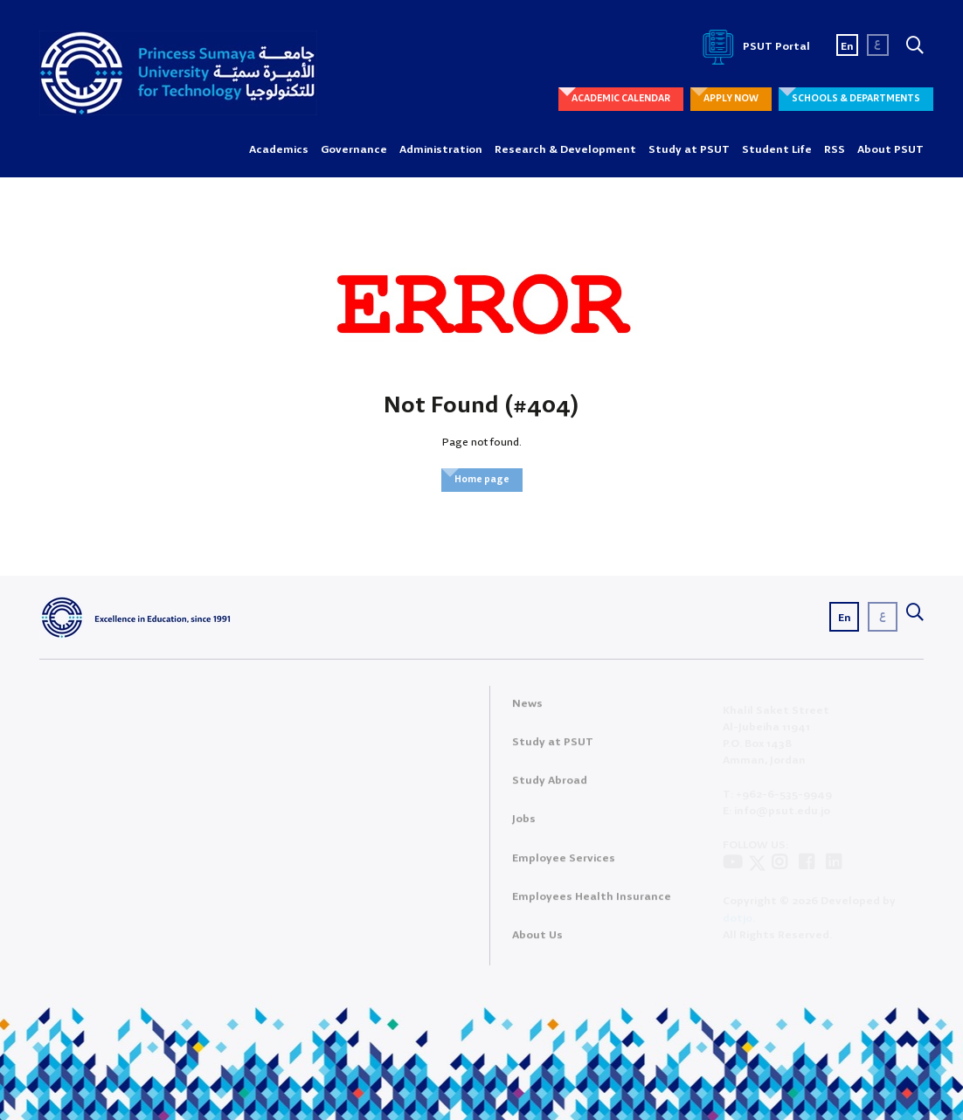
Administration (440, 150)
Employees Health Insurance (591, 903)
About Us (537, 942)
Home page (481, 479)
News (527, 710)
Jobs (524, 827)
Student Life (777, 150)
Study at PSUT (689, 150)
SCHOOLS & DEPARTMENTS (856, 99)
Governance (354, 150)
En (847, 46)
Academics (278, 150)
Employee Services (563, 865)
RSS (834, 150)
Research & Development (565, 150)
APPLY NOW (731, 99)
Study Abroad (549, 788)
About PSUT (890, 150)
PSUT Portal (753, 46)
